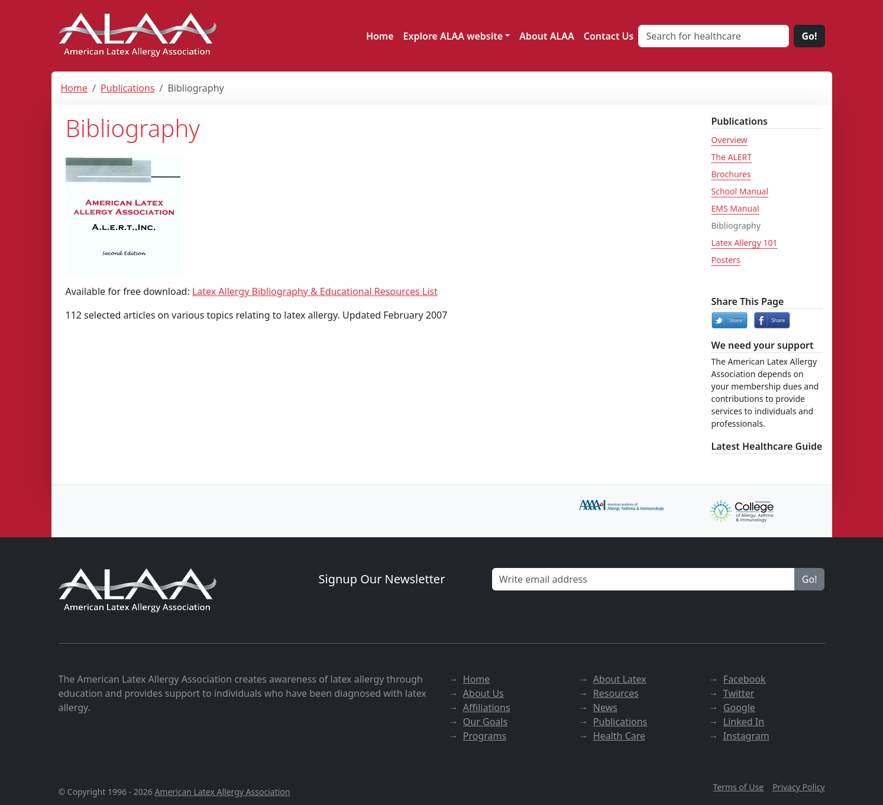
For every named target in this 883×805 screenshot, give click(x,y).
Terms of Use (738, 787)
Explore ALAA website (453, 36)
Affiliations (486, 707)
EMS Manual (735, 208)
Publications (127, 88)
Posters (725, 259)
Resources (616, 693)
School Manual (740, 191)
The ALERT (731, 157)
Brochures (731, 174)
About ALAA (546, 36)
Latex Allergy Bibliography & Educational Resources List (315, 291)
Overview (729, 139)
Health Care (619, 735)
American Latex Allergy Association (222, 791)
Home (380, 36)
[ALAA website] (138, 35)
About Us (483, 693)
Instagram (746, 735)
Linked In (743, 721)
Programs (484, 735)
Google (739, 707)
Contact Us (609, 36)
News (605, 707)
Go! (809, 36)
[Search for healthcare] (713, 36)
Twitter (738, 693)
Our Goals (485, 721)
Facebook (744, 679)
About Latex (619, 679)
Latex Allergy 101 (744, 242)
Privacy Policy (798, 787)
